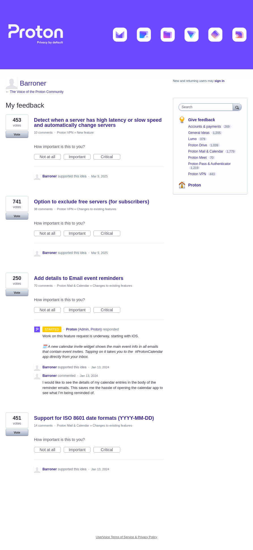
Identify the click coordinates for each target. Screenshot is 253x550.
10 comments (43, 132)
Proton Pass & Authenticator (209, 164)
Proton (194, 185)
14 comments (43, 425)
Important (80, 157)
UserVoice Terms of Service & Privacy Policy (126, 537)
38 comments (43, 209)
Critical (110, 157)
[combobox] (207, 107)
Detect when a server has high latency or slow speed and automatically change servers (98, 122)
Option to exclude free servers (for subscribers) (91, 202)
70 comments (43, 285)
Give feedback (201, 120)
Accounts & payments (205, 127)
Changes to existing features (96, 209)
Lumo (193, 139)
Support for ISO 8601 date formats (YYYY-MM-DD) (94, 418)
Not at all (50, 157)
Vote (17, 134)
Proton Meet (198, 158)
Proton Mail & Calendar (73, 285)
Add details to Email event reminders (78, 278)
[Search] (237, 106)
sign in (219, 80)
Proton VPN (65, 132)
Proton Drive (198, 145)
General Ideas (199, 133)
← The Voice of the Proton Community (35, 92)
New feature (85, 132)
